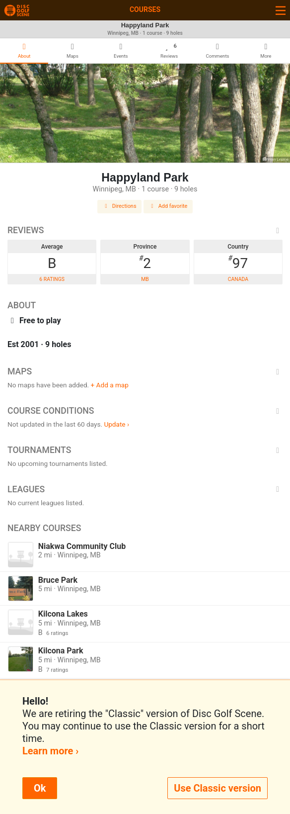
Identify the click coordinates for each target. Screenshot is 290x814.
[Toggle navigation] (280, 10)
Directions (120, 206)
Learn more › (50, 751)
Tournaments (145, 450)
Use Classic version (217, 788)
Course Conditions (145, 411)
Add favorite (168, 206)
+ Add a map (110, 385)
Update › (116, 424)
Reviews (145, 230)
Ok (40, 788)
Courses (145, 9)
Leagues (145, 489)
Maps (145, 371)
